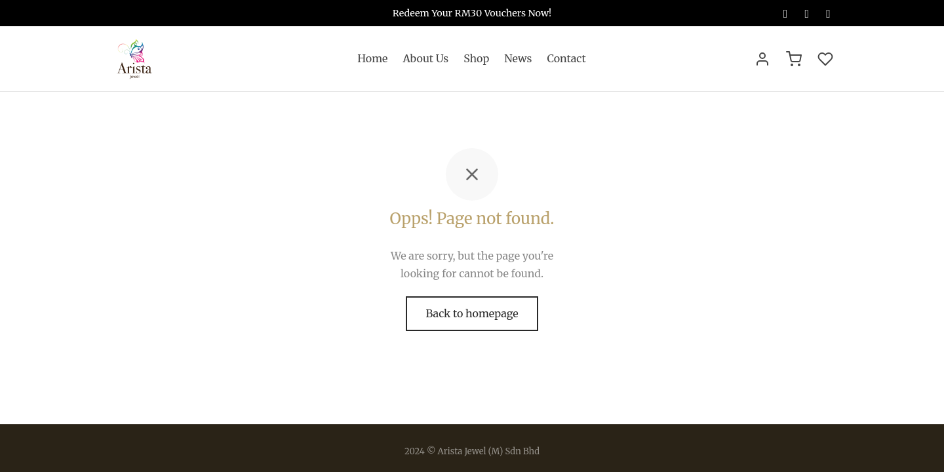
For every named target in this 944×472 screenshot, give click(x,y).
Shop (476, 58)
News (518, 58)
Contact (566, 58)
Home (372, 58)
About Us (425, 58)
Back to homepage (471, 313)
